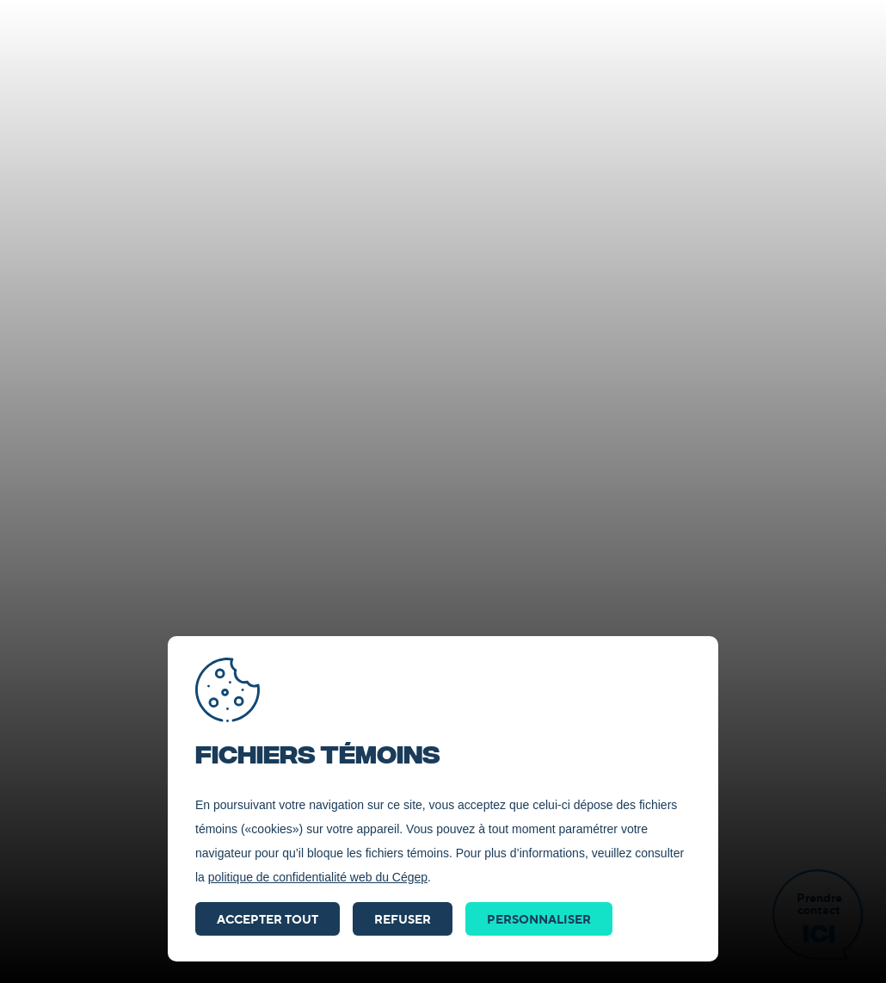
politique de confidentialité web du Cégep (318, 877)
